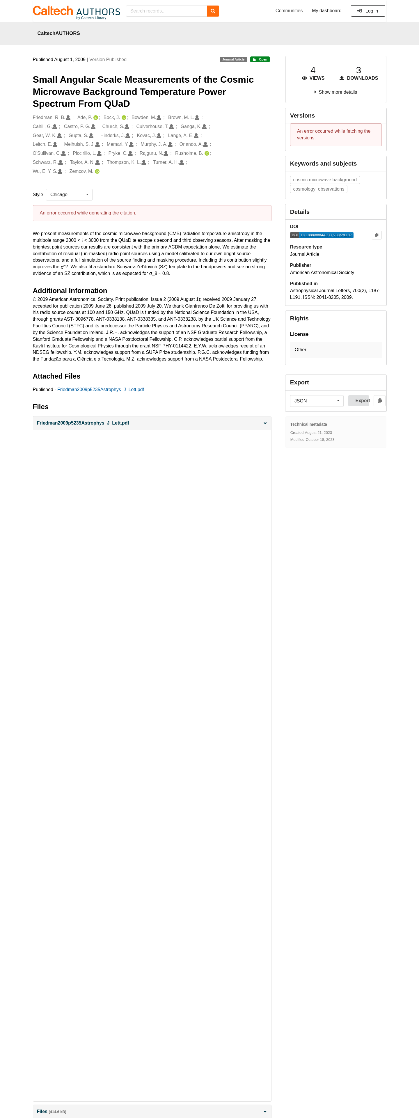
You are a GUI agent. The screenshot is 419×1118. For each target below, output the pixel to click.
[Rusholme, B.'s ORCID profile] (206, 153)
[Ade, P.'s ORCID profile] (95, 117)
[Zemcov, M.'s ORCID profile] (96, 171)
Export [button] (362, 400)
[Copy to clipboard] (376, 235)
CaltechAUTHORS (59, 33)
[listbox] (69, 194)
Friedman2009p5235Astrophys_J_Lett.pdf (100, 389)
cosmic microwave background (325, 179)
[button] (152, 423)
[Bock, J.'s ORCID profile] (123, 117)
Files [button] (152, 1111)
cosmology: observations (318, 189)
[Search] (213, 11)
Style (38, 194)
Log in (367, 10)
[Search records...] (166, 11)
